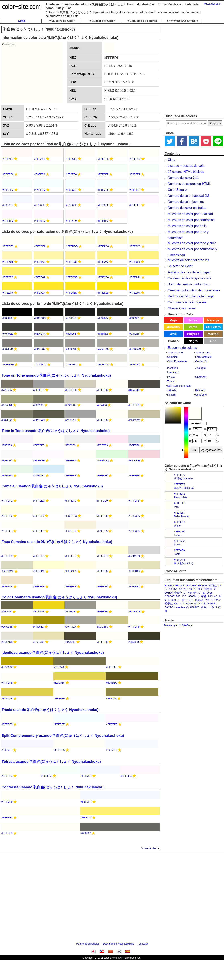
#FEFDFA (179, 531)
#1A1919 (71, 318)
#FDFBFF (39, 460)
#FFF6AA (39, 261)
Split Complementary (179, 385)
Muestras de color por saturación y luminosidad (192, 249)
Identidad (172, 367)
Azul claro (213, 327)
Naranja (213, 320)
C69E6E (169, 596)
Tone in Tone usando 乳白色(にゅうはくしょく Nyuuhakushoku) (56, 431)
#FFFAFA (179, 540)
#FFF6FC (39, 220)
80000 (192, 596)
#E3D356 (59, 682)
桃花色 (213, 585)
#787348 (59, 667)
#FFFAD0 (103, 246)
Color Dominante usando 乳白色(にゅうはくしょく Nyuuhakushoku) (59, 597)
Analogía (200, 367)
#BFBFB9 (8, 364)
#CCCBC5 (40, 364)
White (177, 525)
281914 (187, 589)
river (189, 592)
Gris (213, 341)
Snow (177, 544)
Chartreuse (186, 603)
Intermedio (173, 372)
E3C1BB (192, 585)
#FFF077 (7, 277)
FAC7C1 (170, 607)
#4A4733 (70, 641)
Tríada (171, 381)
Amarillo (173, 327)
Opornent (200, 376)
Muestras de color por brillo (187, 226)
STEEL (190, 599)
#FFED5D (72, 277)
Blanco (173, 341)
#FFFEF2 (179, 484)
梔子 (200, 589)
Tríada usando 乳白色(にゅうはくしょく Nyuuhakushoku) (50, 710)
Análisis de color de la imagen (189, 272)
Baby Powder (181, 516)
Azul (173, 334)
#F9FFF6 (39, 174)
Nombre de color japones (186, 201)
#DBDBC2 (7, 571)
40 (215, 596)
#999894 (71, 349)
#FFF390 (103, 261)
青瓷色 (178, 592)
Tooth (177, 553)
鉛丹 (167, 599)
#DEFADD (103, 460)
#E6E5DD (103, 364)
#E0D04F (6, 698)
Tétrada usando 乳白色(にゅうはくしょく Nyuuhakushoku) (51, 762)
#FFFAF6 (39, 158)
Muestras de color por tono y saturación (188, 232)
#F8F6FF (6, 750)
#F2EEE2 (134, 586)
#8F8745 (111, 698)
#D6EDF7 (39, 475)
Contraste (201, 394)
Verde (193, 327)
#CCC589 (102, 626)
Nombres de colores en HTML (189, 183)
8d (219, 596)
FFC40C (180, 585)
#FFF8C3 (134, 246)
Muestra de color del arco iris (188, 260)
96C (210, 596)
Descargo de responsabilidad (118, 943)
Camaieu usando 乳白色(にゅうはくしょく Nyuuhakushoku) (52, 486)
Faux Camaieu (203, 356)
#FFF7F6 (7, 158)
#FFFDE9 (39, 246)
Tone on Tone (175, 352)
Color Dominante (177, 361)
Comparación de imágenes (187, 302)
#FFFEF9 (179, 474)
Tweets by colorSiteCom (178, 625)
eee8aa (180, 607)
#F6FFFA (134, 174)
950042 (175, 599)
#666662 (103, 333)
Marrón (213, 334)
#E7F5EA (6, 475)
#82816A (38, 405)
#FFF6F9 (71, 220)
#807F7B (7, 349)
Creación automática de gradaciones (194, 290)
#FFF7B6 (7, 261)
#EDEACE (134, 611)
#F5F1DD (70, 530)
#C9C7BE (71, 405)
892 (176, 603)
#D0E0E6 (134, 445)
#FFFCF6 (71, 158)
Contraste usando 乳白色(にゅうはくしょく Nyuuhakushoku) (53, 787)
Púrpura (193, 334)
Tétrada (171, 390)
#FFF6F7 (103, 220)
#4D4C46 (133, 390)
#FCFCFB (134, 530)
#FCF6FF (103, 205)
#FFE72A (39, 292)
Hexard (171, 394)
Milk (176, 506)
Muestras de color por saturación (191, 220)
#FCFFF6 (8, 174)
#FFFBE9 (102, 500)
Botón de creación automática (189, 284)
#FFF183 (134, 261)
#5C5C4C (39, 420)
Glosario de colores (181, 308)
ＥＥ (184, 596)
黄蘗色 (208, 589)
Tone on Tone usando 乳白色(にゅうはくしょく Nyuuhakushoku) (56, 375)
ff (216, 607)
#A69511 (38, 626)
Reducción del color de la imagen (191, 296)
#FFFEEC (39, 500)
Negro (193, 341)
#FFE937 (7, 292)
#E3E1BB (134, 571)
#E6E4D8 (7, 641)
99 (180, 589)
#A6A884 (6, 405)
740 (178, 596)
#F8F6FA (6, 445)
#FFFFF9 (38, 515)
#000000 (7, 318)
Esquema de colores (182, 347)
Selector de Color (180, 266)
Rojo (173, 320)
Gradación (201, 361)
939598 (199, 599)
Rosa (193, 320)
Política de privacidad (87, 943)
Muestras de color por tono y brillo (192, 243)
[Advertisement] (42, 69)
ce (166, 589)
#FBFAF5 (179, 559)
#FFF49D (71, 261)
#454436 (102, 405)
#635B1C (111, 682)
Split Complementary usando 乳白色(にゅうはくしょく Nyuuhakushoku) (63, 736)
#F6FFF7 (103, 174)
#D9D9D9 (134, 556)
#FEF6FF (134, 205)
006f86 (169, 592)
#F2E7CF (7, 586)
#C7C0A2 (134, 420)
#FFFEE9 (7, 515)
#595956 (71, 333)
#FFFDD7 (102, 556)
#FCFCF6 (134, 515)
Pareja (171, 376)
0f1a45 (198, 603)
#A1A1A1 (70, 420)
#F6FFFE (39, 189)
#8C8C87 (39, 349)
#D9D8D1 (71, 364)
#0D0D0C (40, 318)
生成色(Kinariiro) (183, 563)
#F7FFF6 (71, 174)
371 (175, 589)
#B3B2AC (135, 349)
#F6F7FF (7, 205)
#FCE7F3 (102, 445)
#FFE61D (71, 292)
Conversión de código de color (189, 278)
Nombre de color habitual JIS (188, 195)
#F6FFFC (8, 189)
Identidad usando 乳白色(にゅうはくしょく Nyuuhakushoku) (53, 653)
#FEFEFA (179, 512)
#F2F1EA (134, 364)
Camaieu (172, 356)
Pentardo (200, 390)
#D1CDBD (71, 390)
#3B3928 (133, 641)
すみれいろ (207, 607)
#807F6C (6, 420)
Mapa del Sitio (212, 3)
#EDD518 (38, 611)
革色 (203, 596)
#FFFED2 (38, 571)
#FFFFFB (179, 522)
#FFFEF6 (103, 158)
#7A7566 (6, 390)
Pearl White (180, 497)
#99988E (70, 611)
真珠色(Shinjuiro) (184, 487)
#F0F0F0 (70, 445)
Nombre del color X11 (183, 177)
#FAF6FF (71, 205)
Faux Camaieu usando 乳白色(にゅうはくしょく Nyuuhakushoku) (57, 542)
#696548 (6, 611)
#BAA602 (6, 667)
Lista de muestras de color (187, 165)
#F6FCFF (103, 189)
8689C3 (194, 607)
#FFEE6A (39, 277)
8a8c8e (212, 603)
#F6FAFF (111, 750)
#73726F (134, 333)
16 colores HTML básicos (186, 171)
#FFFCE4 (70, 571)
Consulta (143, 943)
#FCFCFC (71, 515)
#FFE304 (134, 292)
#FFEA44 (134, 277)
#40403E (7, 333)
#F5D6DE (134, 460)
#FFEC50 (103, 277)
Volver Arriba (148, 848)
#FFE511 (103, 292)
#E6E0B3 (38, 641)
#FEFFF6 (134, 158)
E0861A (169, 585)
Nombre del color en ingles (187, 207)
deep (210, 592)
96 (170, 589)
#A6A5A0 (103, 349)
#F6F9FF (134, 189)
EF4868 (202, 585)
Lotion (177, 535)
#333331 (134, 318)
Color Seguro (177, 189)
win (208, 599)
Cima (21, 20)
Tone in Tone (202, 352)
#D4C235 (6, 626)
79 (219, 585)
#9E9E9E (38, 390)
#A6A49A (70, 626)
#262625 (103, 318)
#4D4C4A (39, 333)
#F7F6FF (39, 205)
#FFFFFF (70, 475)
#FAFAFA (6, 460)
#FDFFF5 (179, 503)
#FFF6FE (7, 220)
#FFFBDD (72, 246)
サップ (197, 592)
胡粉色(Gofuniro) (184, 478)
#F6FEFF (71, 189)
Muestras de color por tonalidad (190, 214)
